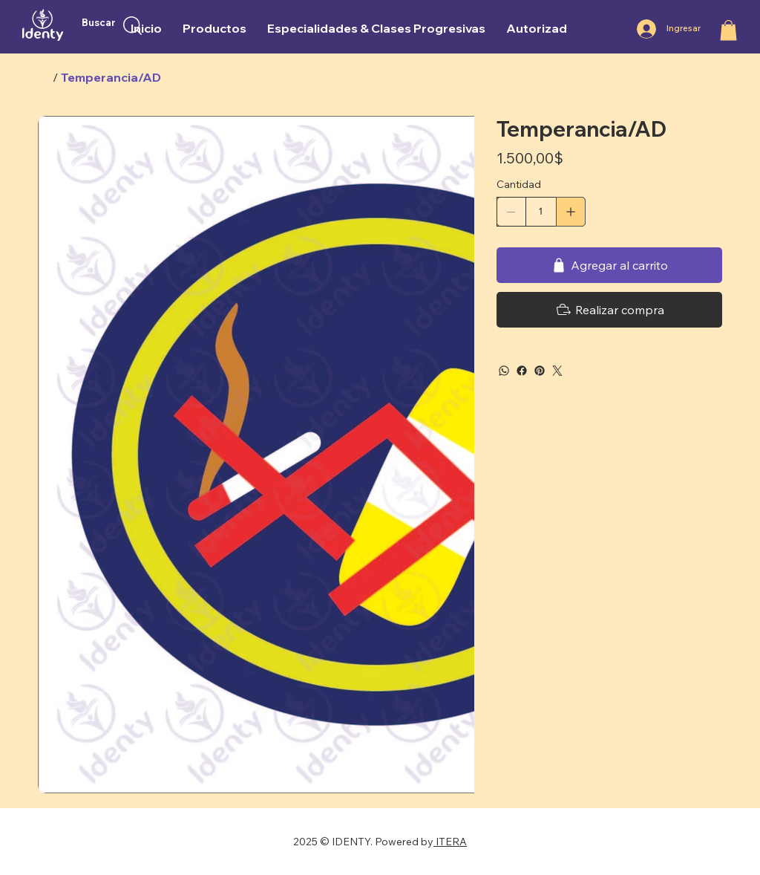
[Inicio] (44, 77)
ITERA (450, 841)
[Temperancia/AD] (111, 77)
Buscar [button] (99, 22)
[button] (728, 30)
